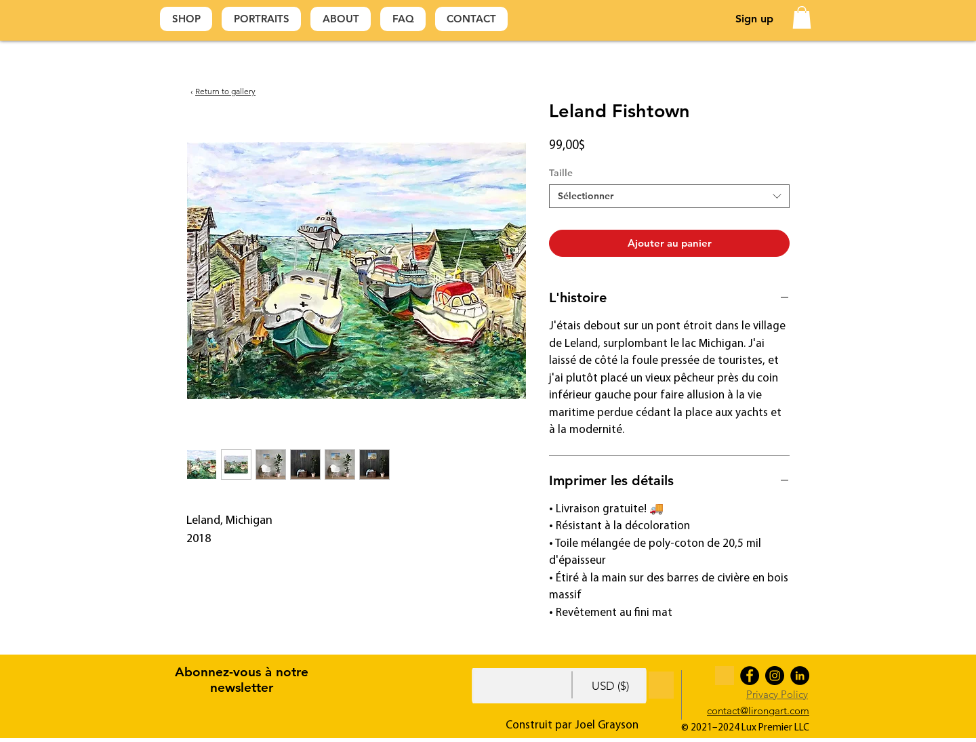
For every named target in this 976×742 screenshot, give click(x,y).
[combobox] (669, 196)
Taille (561, 173)
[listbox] (626, 686)
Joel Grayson (606, 725)
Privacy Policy (777, 694)
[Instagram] (774, 675)
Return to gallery (225, 91)
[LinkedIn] (799, 675)
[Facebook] (749, 675)
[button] (801, 17)
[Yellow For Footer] (724, 675)
